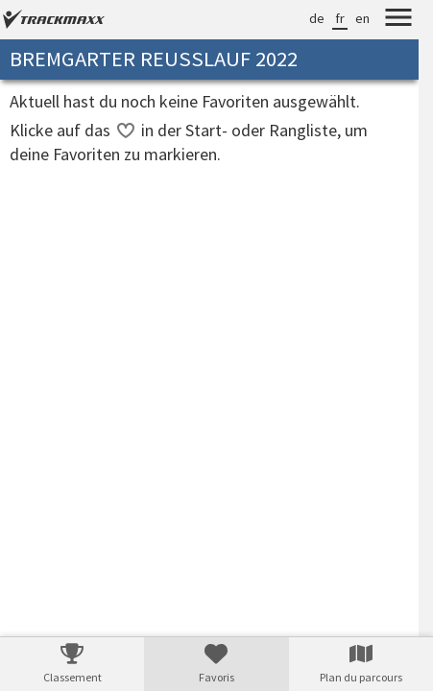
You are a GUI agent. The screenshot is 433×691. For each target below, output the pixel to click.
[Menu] (398, 20)
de (317, 18)
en (362, 18)
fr (340, 18)
